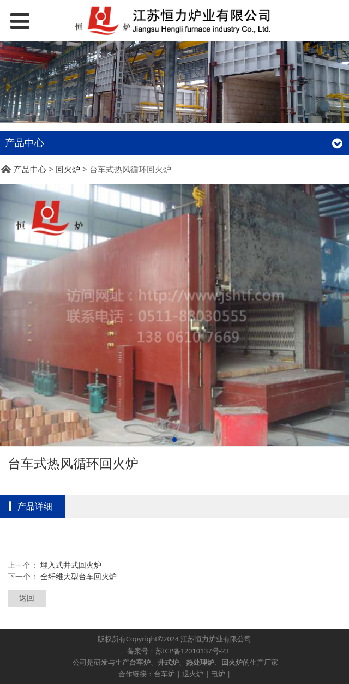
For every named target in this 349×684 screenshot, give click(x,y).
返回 (26, 597)
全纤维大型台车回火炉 (78, 576)
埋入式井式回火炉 (70, 565)
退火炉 (192, 674)
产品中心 (30, 169)
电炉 (218, 674)
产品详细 (34, 506)
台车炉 (164, 674)
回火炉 (68, 169)
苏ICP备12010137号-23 (192, 651)
